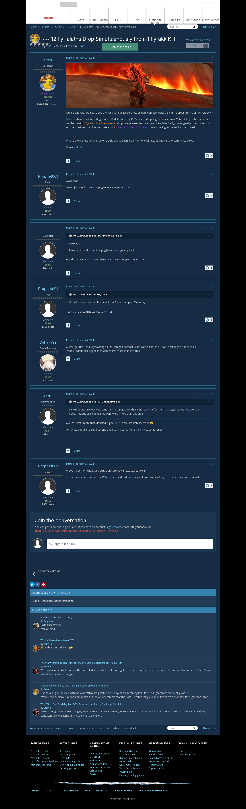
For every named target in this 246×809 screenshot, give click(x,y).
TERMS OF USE (122, 790)
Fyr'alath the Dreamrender (100, 123)
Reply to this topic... (63, 544)
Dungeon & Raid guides (72, 764)
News (73, 26)
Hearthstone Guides (100, 767)
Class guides (66, 751)
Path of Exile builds (40, 754)
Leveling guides (68, 768)
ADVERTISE (71, 790)
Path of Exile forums (40, 764)
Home (34, 26)
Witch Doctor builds (129, 768)
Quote (76, 161)
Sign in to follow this (199, 40)
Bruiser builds (156, 754)
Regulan (48, 621)
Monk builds (125, 761)
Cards (93, 774)
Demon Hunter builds (130, 758)
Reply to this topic (120, 47)
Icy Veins (60, 26)
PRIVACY (101, 790)
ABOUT (35, 790)
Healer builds (156, 764)
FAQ (87, 790)
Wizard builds (126, 771)
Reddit (80, 147)
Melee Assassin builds (160, 761)
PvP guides (65, 758)
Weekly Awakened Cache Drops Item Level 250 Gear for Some (74, 685)
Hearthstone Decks (99, 753)
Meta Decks (95, 757)
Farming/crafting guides (131, 775)
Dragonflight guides (70, 761)
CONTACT (52, 790)
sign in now (113, 527)
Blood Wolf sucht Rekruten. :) (56, 618)
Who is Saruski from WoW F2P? (57, 640)
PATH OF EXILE (39, 743)
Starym (48, 666)
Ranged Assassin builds (161, 758)
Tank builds (155, 751)
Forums (46, 26)
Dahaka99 (48, 342)
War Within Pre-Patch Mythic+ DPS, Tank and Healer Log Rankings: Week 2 (80, 704)
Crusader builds (127, 754)
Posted (80, 57)
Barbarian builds (128, 751)
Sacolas (70, 119)
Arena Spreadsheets (100, 764)
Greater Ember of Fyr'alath (132, 127)
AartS (48, 396)
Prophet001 (48, 176)
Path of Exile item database (44, 761)
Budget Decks (97, 760)
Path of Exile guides (40, 751)
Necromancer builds (129, 764)
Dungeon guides (187, 754)
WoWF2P (48, 644)
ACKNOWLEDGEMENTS (153, 790)
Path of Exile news (39, 758)
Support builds (156, 768)
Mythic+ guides (67, 754)
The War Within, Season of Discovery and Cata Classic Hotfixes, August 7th (81, 663)
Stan (48, 60)
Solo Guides (96, 770)
